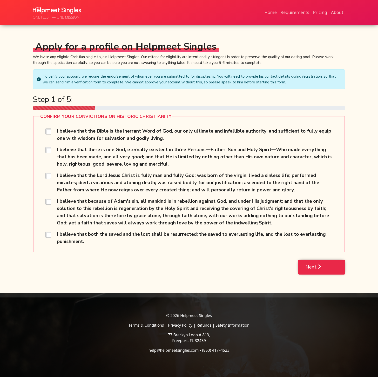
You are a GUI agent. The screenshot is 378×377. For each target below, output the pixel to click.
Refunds (203, 325)
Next (313, 267)
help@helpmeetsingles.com (173, 350)
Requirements (295, 12)
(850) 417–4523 (215, 350)
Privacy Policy (180, 325)
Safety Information (233, 325)
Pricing (320, 12)
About (337, 12)
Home (270, 12)
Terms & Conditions (146, 325)
